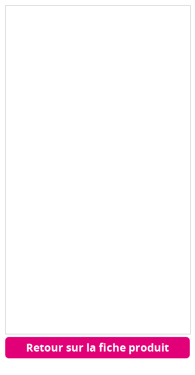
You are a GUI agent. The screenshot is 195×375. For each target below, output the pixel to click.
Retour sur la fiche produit (97, 347)
